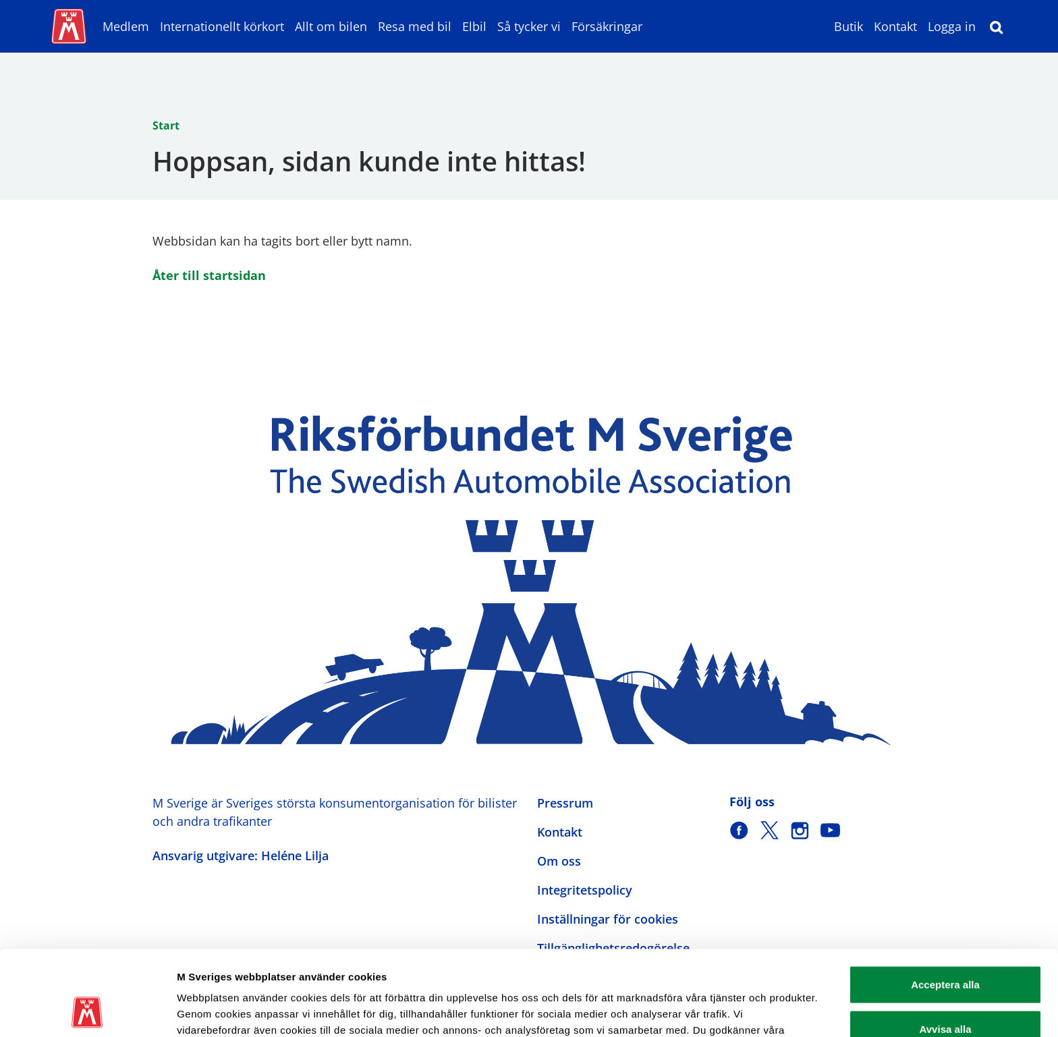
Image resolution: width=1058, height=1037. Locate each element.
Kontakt (895, 26)
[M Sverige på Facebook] (739, 830)
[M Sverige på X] (769, 830)
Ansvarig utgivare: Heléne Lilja (240, 855)
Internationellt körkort (222, 26)
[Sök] (996, 26)
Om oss (559, 861)
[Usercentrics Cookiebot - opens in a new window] (87, 1011)
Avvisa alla (946, 949)
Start (165, 125)
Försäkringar (607, 26)
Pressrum (565, 803)
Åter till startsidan (209, 275)
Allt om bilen (331, 26)
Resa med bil (414, 26)
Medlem (126, 26)
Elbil (474, 26)
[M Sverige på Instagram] (800, 830)
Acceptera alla (945, 904)
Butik (848, 26)
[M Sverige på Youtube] (830, 830)
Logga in (952, 26)
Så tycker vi (529, 26)
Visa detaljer (733, 1010)
